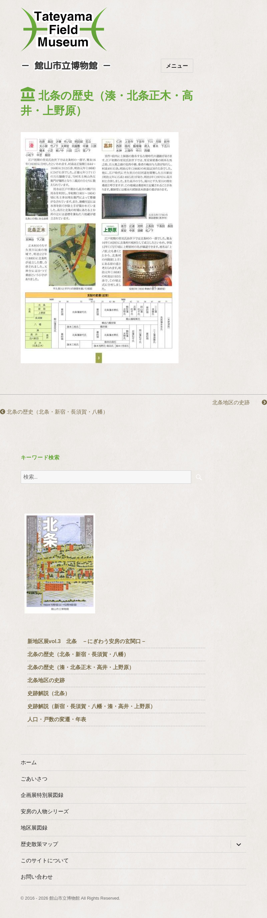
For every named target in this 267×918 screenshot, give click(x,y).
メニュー (177, 66)
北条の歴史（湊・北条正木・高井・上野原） (80, 667)
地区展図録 (34, 828)
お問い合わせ (37, 877)
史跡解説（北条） (48, 693)
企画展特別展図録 (42, 795)
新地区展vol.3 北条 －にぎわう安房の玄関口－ (86, 641)
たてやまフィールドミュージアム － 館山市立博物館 (64, 29)
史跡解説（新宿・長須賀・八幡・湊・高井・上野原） (91, 706)
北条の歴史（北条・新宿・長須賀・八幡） (54, 412)
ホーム (29, 762)
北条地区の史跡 (239, 402)
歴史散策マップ (39, 844)
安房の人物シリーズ (45, 811)
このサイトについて (45, 860)
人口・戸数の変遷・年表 (56, 719)
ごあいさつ (34, 779)
